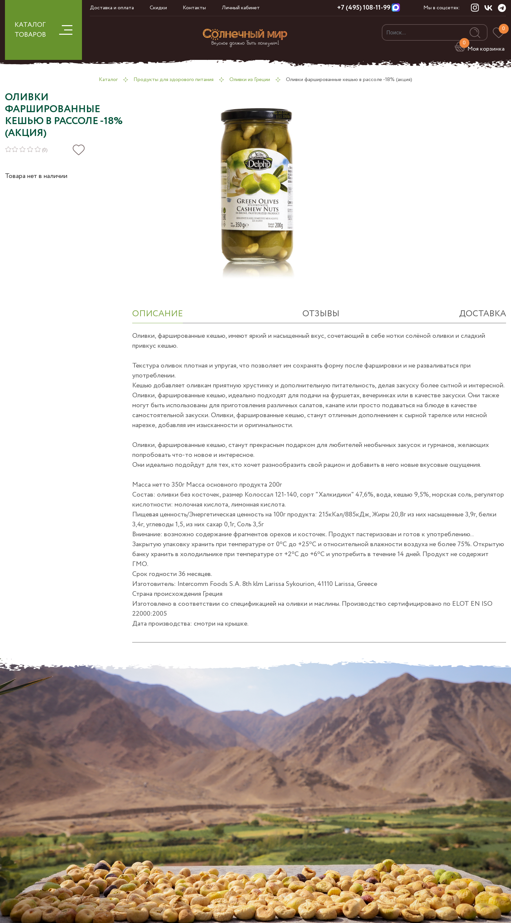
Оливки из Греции (249, 79)
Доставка (482, 313)
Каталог (108, 79)
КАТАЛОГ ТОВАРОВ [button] (43, 30)
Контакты (194, 8)
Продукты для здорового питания (174, 79)
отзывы (320, 313)
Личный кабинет (241, 8)
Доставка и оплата (112, 8)
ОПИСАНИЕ (157, 313)
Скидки (158, 8)
